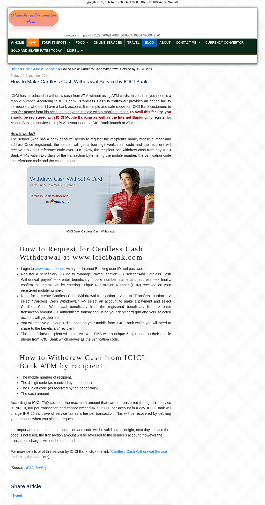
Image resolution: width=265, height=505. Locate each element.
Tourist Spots (54, 42)
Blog (149, 42)
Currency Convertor (224, 42)
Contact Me (186, 42)
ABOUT (165, 42)
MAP (32, 42)
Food (80, 42)
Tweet (17, 495)
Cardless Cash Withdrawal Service (139, 451)
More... (73, 50)
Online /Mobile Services (40, 69)
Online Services (108, 42)
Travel (133, 42)
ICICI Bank (35, 468)
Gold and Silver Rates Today (36, 50)
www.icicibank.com (50, 269)
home (17, 42)
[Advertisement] (158, 21)
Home (15, 69)
